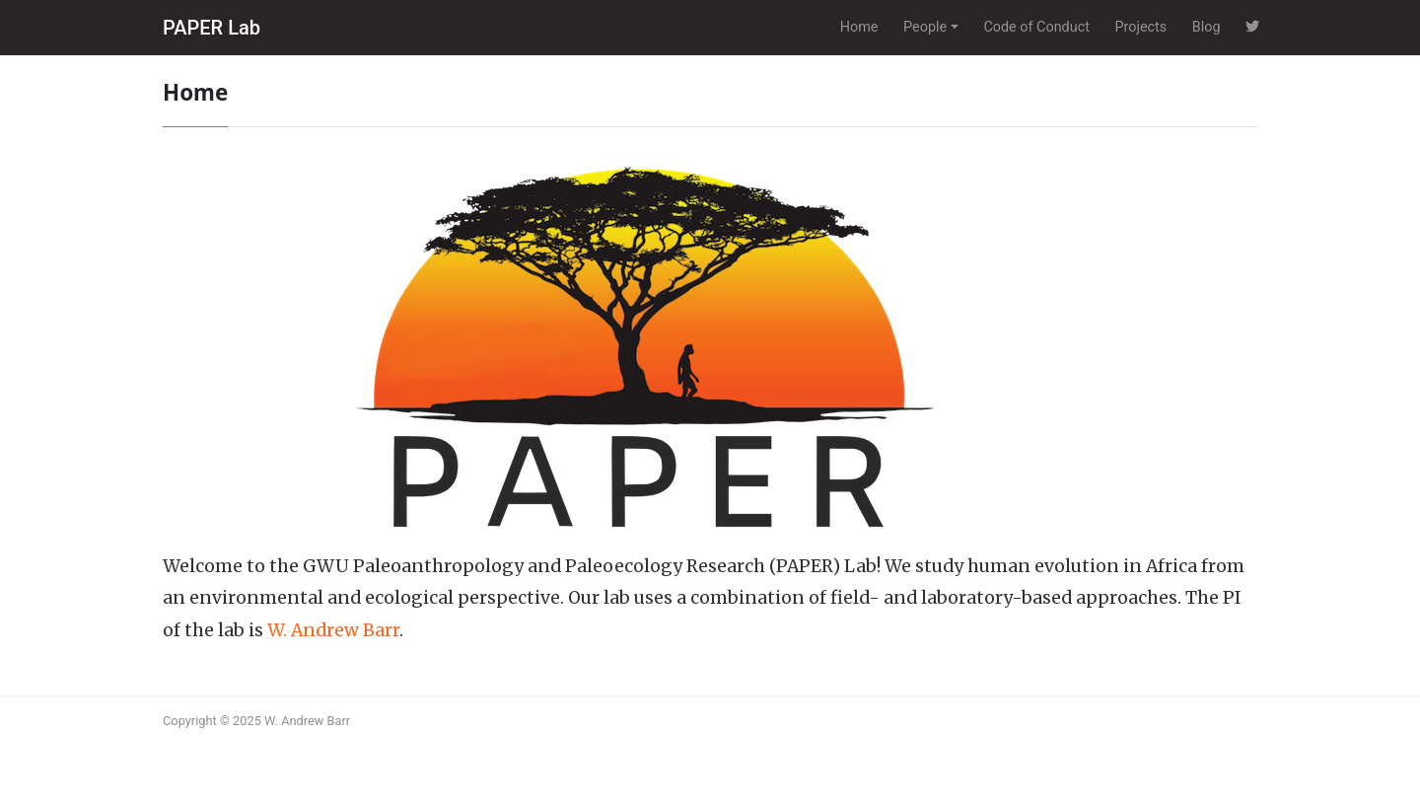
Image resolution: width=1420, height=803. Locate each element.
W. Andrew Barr (333, 630)
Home (859, 27)
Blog (1206, 27)
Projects (1140, 27)
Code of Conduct (1036, 27)
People (925, 27)
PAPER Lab (211, 27)
